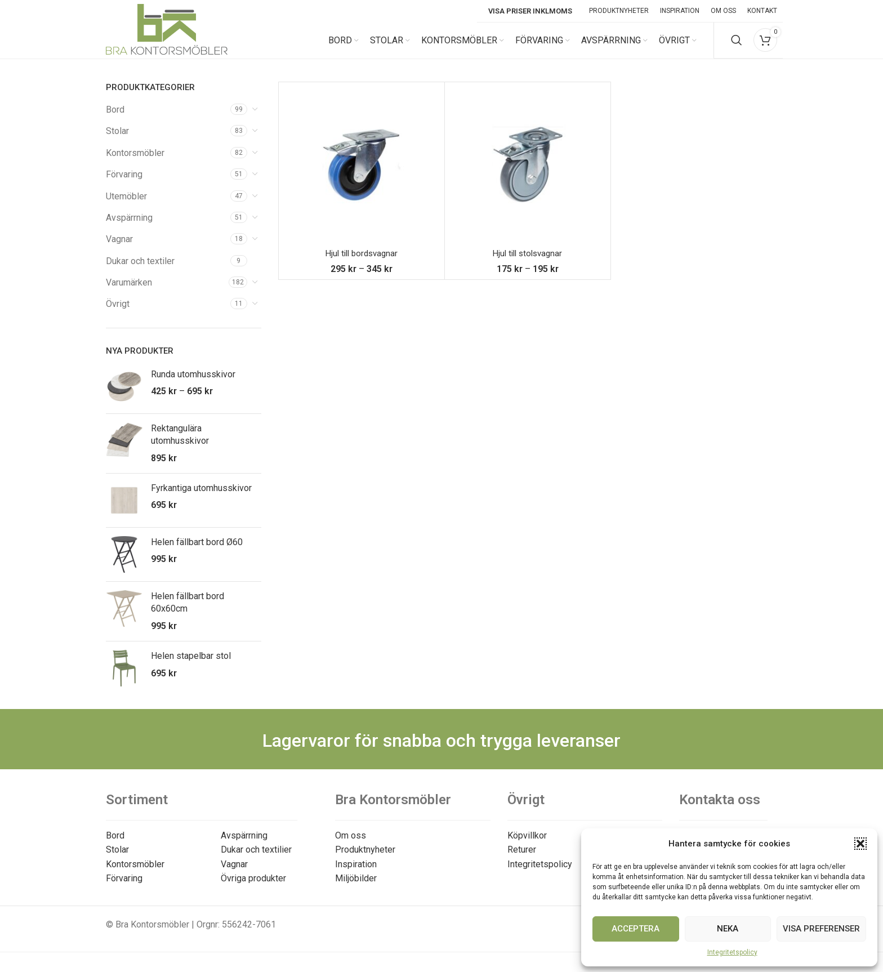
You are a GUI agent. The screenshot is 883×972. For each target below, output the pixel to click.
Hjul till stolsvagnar (527, 262)
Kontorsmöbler (135, 162)
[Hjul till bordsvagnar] (361, 174)
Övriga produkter (253, 887)
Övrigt (118, 313)
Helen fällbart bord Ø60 (197, 551)
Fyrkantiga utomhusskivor (201, 497)
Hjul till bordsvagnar (361, 262)
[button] (860, 843)
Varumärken (129, 291)
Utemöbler (126, 205)
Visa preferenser (821, 929)
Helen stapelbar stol (191, 664)
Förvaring (124, 183)
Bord (115, 118)
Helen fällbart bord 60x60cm (187, 611)
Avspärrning (129, 226)
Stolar (117, 140)
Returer (521, 858)
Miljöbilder (356, 887)
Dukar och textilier (256, 858)
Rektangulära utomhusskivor (180, 443)
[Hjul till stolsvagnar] (528, 174)
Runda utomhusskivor (193, 383)
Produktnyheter (365, 858)
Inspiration (356, 873)
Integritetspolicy (732, 952)
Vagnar (119, 248)
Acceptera (635, 929)
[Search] (736, 45)
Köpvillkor (527, 844)
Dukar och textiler (140, 270)
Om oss (350, 844)
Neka (727, 929)
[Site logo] (167, 44)
